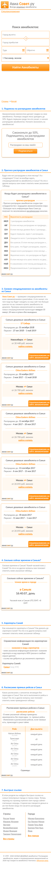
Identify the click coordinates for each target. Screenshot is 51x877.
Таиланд (6, 834)
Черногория (16, 834)
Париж (31, 824)
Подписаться (25, 150)
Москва (31, 818)
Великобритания (10, 828)
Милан (41, 821)
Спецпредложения (10, 11)
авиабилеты (23, 4)
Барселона (39, 818)
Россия (6, 818)
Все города (33, 835)
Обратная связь (42, 860)
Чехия (12, 818)
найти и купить (25, 346)
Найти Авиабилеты (25, 67)
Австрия (6, 824)
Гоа (29, 821)
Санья (7, 667)
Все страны (8, 838)
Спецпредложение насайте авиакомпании (39, 356)
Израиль (7, 821)
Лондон (34, 821)
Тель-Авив (38, 824)
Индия (6, 831)
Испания (14, 821)
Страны (5, 101)
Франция (13, 831)
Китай (14, 101)
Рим (37, 828)
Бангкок (31, 828)
